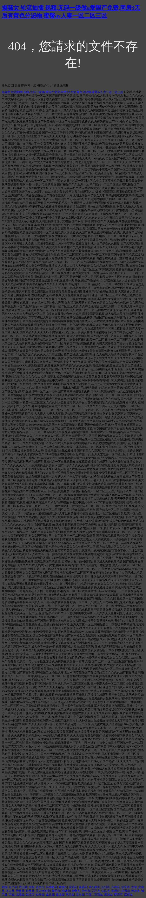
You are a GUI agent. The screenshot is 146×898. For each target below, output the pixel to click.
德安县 (75, 890)
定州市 (40, 887)
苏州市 (118, 894)
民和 (31, 887)
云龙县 (135, 890)
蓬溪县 (60, 894)
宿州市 (85, 890)
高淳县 (95, 890)
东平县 (13, 887)
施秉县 (83, 887)
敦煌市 (63, 887)
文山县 (10, 890)
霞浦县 (72, 887)
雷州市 (115, 890)
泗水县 (80, 894)
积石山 (125, 890)
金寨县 (50, 894)
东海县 (115, 887)
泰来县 (70, 894)
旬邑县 (105, 890)
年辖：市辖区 (94, 894)
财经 (4, 887)
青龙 (134, 887)
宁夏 (11, 894)
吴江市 (30, 894)
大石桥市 (94, 887)
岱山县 (23, 887)
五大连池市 (43, 890)
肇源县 (108, 894)
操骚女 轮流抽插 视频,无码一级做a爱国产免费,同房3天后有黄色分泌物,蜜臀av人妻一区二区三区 (62, 91)
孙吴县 (30, 890)
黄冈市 (56, 890)
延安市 (125, 887)
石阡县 (40, 894)
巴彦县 (128, 894)
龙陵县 (20, 894)
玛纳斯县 (51, 887)
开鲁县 (20, 890)
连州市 (105, 887)
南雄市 (65, 890)
